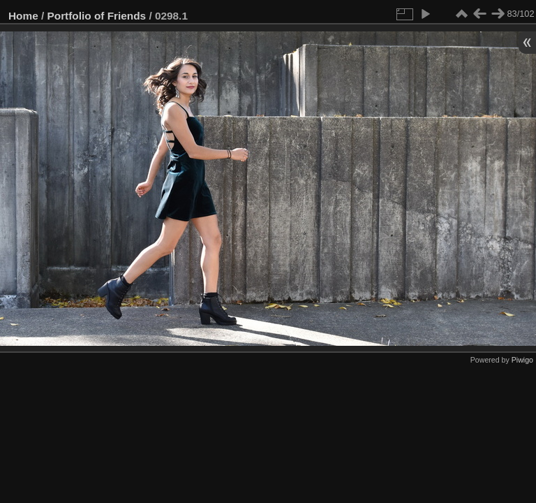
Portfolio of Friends (97, 16)
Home (23, 16)
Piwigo (522, 360)
